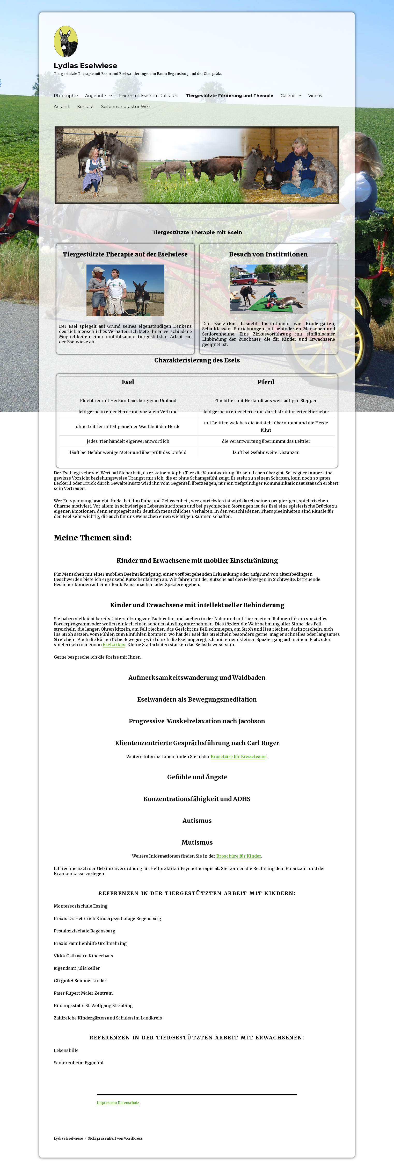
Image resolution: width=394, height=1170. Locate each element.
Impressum (107, 1103)
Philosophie (66, 95)
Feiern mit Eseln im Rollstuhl (149, 95)
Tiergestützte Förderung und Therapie (229, 95)
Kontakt (85, 106)
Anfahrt (62, 106)
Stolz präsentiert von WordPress (115, 1138)
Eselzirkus (114, 644)
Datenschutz (128, 1103)
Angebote (95, 95)
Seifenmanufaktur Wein (126, 106)
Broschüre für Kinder (238, 856)
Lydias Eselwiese (85, 65)
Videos (315, 95)
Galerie (288, 95)
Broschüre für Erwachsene (239, 756)
